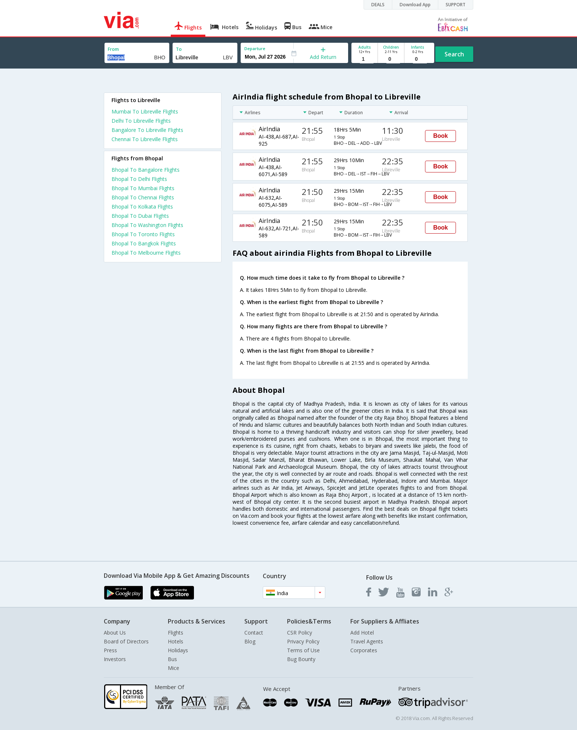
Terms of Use (303, 650)
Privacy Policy (303, 641)
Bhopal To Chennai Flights (142, 197)
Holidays (178, 650)
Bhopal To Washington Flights (147, 224)
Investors (115, 659)
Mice (173, 667)
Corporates (363, 650)
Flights (175, 632)
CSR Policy (299, 632)
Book (440, 136)
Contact (253, 632)
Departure (254, 48)
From (113, 49)
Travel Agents (366, 641)
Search (454, 54)
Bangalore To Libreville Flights (147, 129)
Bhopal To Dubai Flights (140, 215)
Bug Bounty (301, 659)
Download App (415, 4)
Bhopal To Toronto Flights (143, 234)
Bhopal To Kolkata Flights (142, 206)
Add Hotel (362, 632)
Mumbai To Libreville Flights (144, 111)
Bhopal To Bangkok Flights (143, 243)
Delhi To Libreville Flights (141, 120)
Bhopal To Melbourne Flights (146, 252)
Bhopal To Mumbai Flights (142, 188)
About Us (115, 632)
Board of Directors (126, 641)
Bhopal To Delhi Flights (139, 178)
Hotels (175, 641)
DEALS (378, 4)
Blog (249, 641)
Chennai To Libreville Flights (144, 139)
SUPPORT (456, 4)
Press (110, 650)
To (179, 49)
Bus (172, 659)
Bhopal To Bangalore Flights (145, 169)
